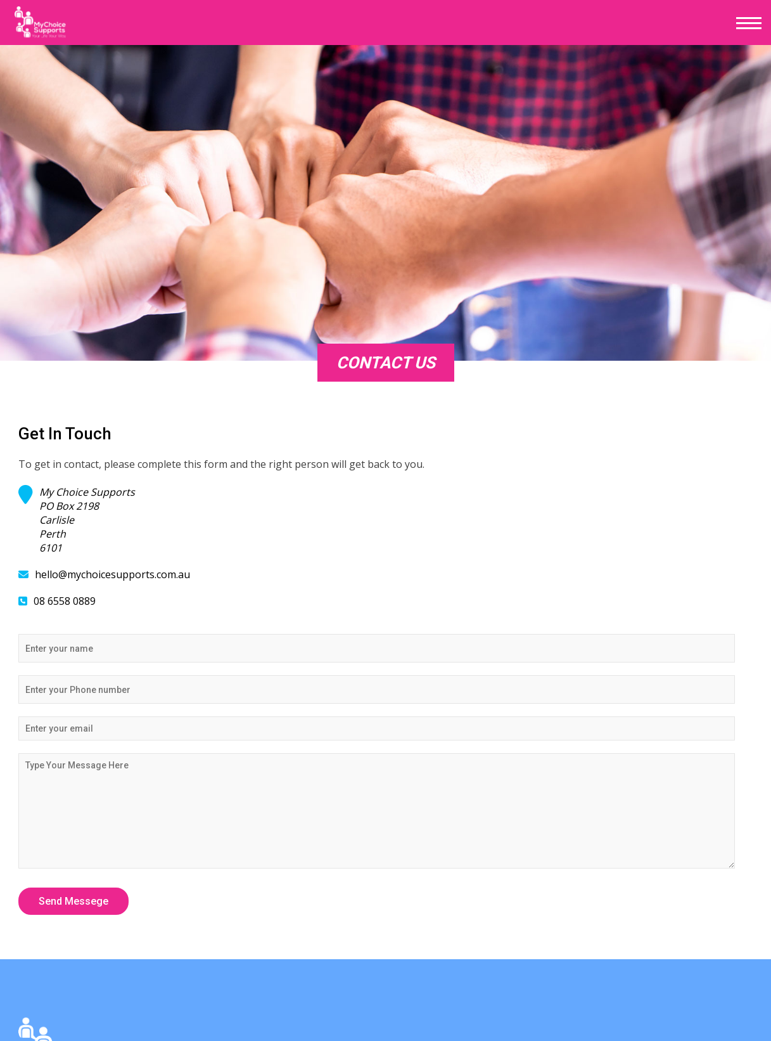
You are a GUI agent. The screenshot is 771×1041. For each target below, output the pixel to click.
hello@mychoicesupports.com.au (112, 574)
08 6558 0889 (65, 601)
